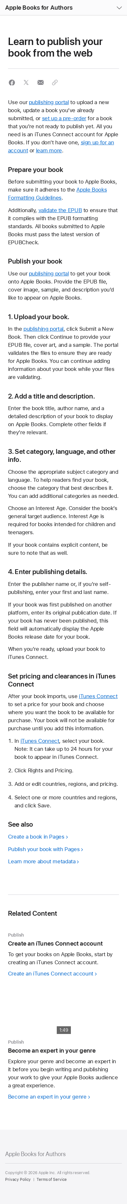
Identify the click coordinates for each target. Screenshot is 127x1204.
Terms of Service (52, 1179)
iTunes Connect (98, 696)
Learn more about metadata (42, 861)
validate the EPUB (60, 210)
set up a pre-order (64, 118)
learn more (49, 150)
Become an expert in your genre (47, 1096)
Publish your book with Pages (44, 849)
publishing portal (49, 102)
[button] (12, 82)
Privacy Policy (18, 1179)
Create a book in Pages (36, 836)
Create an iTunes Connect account (50, 973)
